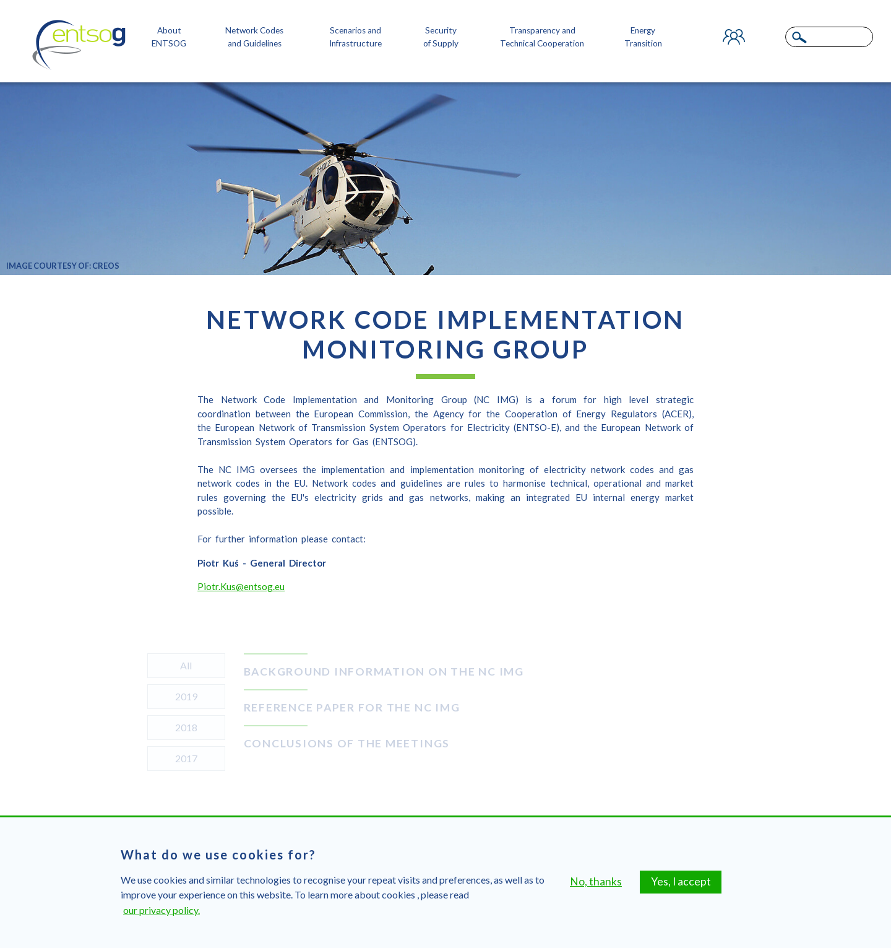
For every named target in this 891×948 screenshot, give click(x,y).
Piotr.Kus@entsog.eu (241, 588)
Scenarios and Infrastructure (355, 36)
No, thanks (596, 881)
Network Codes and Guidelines (254, 36)
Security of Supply (440, 36)
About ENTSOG (169, 36)
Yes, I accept (681, 881)
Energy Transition (643, 36)
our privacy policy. (161, 910)
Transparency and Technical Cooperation (542, 36)
